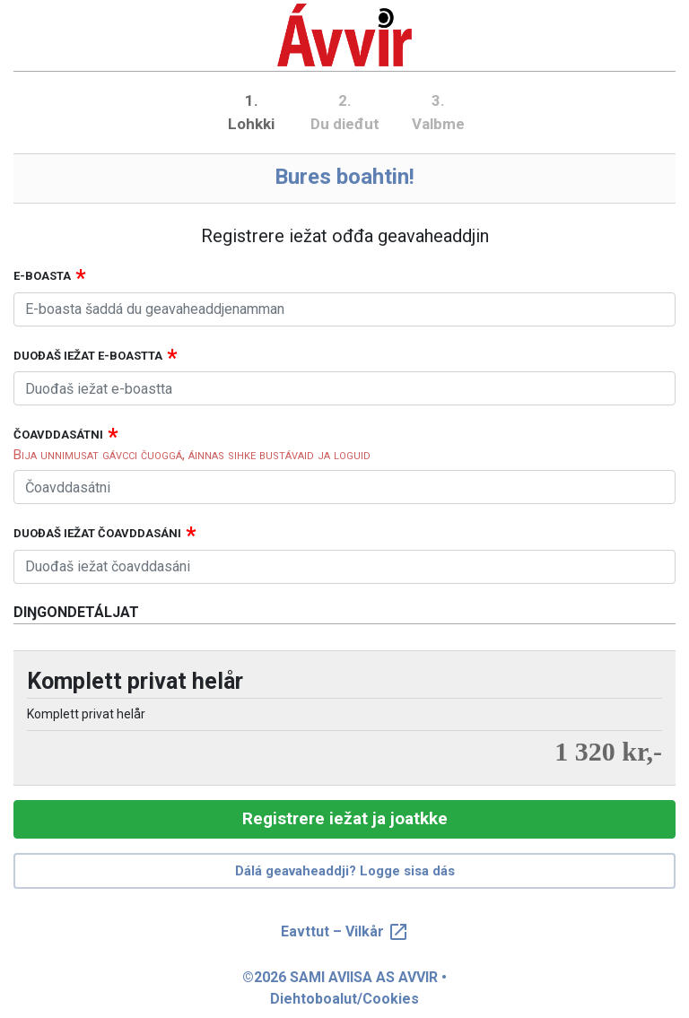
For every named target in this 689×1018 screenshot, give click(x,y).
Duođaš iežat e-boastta (87, 355)
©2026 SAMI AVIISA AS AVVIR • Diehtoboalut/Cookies (344, 988)
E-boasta (42, 276)
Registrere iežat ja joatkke (345, 818)
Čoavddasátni (58, 434)
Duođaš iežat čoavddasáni (97, 533)
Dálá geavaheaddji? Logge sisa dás (345, 871)
